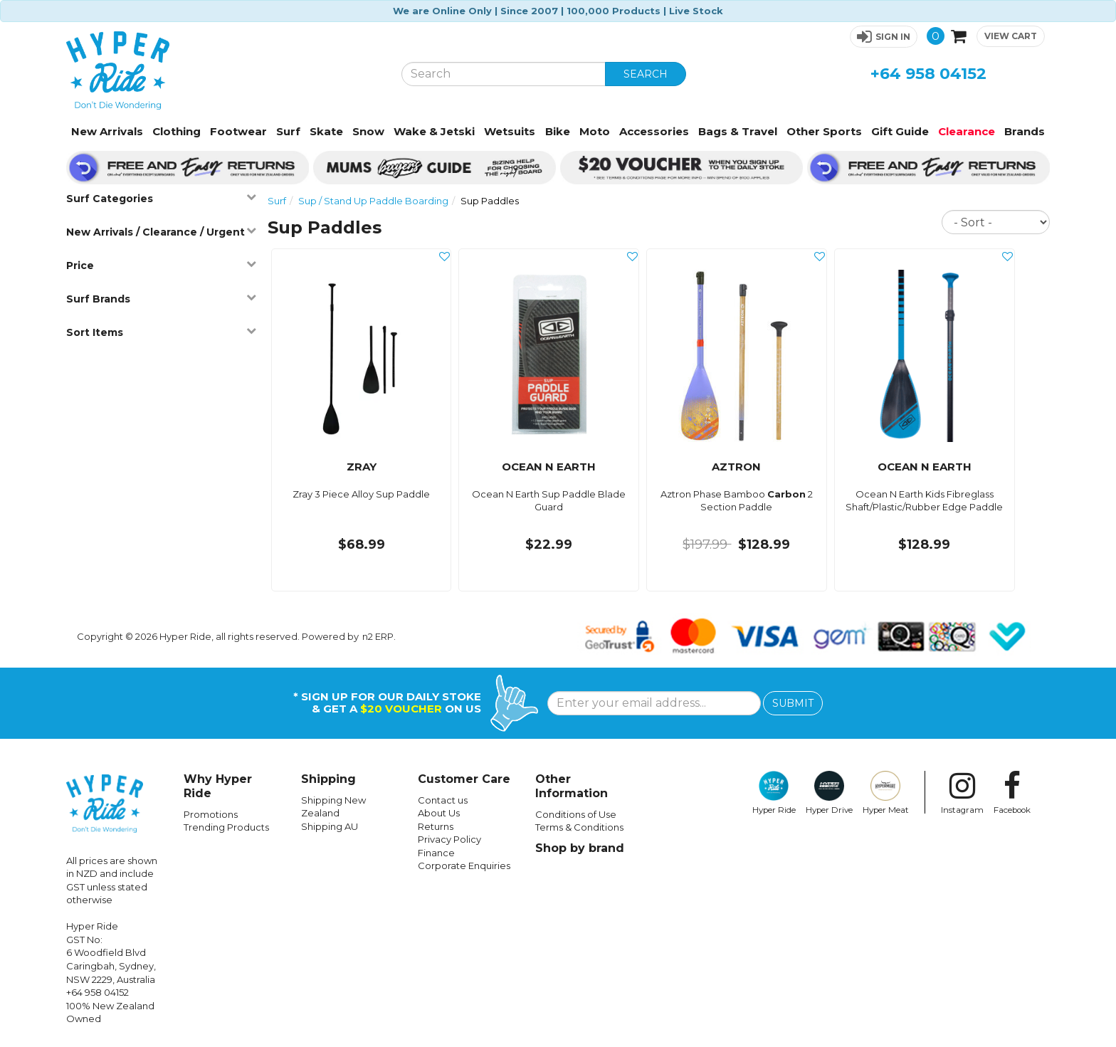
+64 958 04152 (928, 73)
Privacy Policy (449, 839)
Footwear (238, 131)
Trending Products (226, 827)
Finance (436, 852)
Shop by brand (579, 848)
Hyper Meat (886, 793)
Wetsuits (509, 131)
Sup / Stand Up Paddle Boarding (373, 200)
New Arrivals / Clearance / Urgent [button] (161, 231)
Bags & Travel (737, 131)
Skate (326, 131)
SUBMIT (793, 703)
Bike (557, 131)
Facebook (1012, 793)
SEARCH (645, 74)
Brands (1024, 131)
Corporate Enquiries (464, 865)
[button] (883, 37)
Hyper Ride (774, 793)
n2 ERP (378, 636)
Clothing (176, 131)
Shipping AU (329, 826)
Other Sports (824, 131)
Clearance (966, 131)
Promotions (211, 814)
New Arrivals (107, 131)
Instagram (962, 793)
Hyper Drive (829, 793)
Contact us (443, 800)
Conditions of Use (575, 814)
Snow (368, 131)
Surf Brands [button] (161, 298)
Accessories (654, 131)
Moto (594, 131)
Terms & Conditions (579, 827)
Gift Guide (900, 131)
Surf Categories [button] (161, 198)
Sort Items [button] (161, 332)
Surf (288, 131)
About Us (439, 813)
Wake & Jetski (434, 131)
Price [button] (161, 265)
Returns (435, 826)
